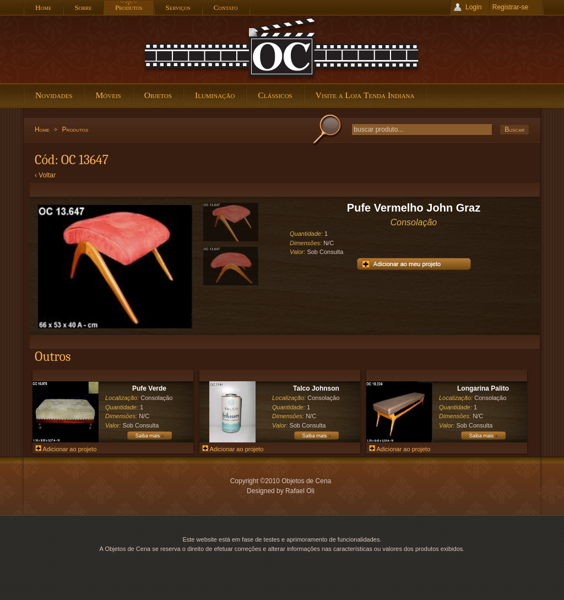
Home (42, 129)
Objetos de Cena (282, 49)
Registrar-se (510, 7)
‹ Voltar (45, 175)
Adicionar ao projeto (65, 449)
